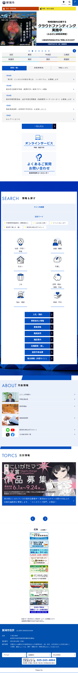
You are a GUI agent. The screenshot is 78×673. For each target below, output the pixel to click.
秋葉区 (11, 59)
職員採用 (37, 333)
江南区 (66, 55)
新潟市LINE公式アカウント (35, 227)
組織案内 (31, 655)
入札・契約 (37, 314)
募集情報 (37, 327)
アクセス (6, 655)
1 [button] (29, 51)
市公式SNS (56, 655)
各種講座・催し (37, 346)
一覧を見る (39, 126)
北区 (11, 55)
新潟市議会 (23, 406)
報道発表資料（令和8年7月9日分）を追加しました (26, 109)
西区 (48, 59)
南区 (30, 59)
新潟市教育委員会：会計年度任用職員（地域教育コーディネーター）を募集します (39, 99)
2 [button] (32, 51)
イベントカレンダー (59, 223)
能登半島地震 (37, 352)
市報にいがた (63, 68)
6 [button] (45, 51)
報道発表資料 (23, 418)
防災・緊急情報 (11, 8)
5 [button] (42, 51)
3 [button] (35, 51)
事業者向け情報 (37, 321)
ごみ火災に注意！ (41, 223)
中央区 (48, 55)
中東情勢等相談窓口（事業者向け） (17, 223)
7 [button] (49, 51)
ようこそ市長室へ (25, 394)
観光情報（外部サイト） (37, 358)
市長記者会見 (23, 399)
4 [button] (39, 51)
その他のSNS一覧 (25, 434)
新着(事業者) (38, 68)
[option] (39, 28)
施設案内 (37, 340)
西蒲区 (66, 59)
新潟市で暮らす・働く (13, 227)
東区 (30, 55)
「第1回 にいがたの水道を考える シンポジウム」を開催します (32, 79)
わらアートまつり (13, 119)
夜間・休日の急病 (48, 8)
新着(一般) (14, 68)
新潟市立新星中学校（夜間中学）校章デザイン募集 (26, 89)
